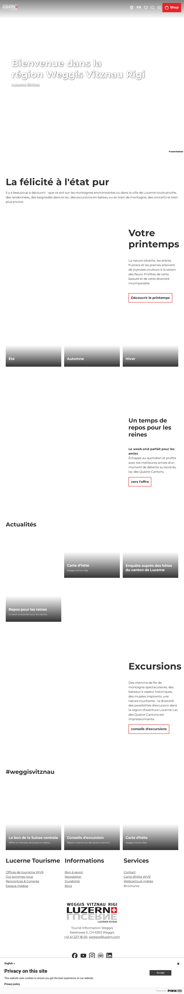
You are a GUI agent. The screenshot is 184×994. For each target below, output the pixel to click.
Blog (68, 886)
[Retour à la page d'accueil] (10, 7)
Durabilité (72, 881)
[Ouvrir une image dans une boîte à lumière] (92, 913)
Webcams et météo (138, 881)
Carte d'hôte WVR (137, 877)
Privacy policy (12, 984)
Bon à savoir (74, 872)
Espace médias (17, 886)
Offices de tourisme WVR (24, 872)
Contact (130, 872)
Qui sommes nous (19, 877)
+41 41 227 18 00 (75, 937)
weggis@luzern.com (104, 937)
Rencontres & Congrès (22, 881)
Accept (160, 972)
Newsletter (73, 877)
